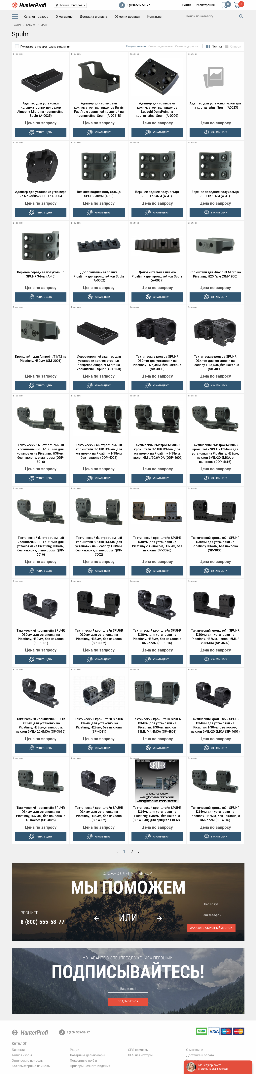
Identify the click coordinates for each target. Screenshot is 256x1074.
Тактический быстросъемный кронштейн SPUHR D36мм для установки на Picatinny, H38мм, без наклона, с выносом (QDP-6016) (40, 546)
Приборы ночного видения (90, 1066)
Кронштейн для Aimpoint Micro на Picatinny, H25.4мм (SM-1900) (215, 274)
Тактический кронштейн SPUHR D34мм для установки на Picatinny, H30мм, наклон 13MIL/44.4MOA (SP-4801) (157, 725)
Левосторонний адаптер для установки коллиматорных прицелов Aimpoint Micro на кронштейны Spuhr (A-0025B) (99, 363)
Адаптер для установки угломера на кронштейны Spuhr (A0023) (215, 105)
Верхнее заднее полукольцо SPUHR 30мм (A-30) (99, 194)
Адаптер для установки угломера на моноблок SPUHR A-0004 (40, 194)
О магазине (64, 17)
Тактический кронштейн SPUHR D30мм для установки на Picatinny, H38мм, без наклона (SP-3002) (99, 637)
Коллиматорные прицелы (31, 1066)
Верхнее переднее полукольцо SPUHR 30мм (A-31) (215, 194)
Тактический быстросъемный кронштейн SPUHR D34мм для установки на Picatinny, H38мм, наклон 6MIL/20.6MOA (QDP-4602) (157, 451)
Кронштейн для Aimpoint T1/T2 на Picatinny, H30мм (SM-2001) (40, 359)
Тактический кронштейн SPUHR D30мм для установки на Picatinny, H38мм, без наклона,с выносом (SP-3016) (157, 637)
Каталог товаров (36, 17)
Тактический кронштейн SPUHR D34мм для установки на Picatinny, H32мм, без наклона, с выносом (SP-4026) (40, 814)
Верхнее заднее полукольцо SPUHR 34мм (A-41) (157, 194)
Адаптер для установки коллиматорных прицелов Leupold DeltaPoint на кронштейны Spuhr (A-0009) (157, 109)
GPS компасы (138, 1050)
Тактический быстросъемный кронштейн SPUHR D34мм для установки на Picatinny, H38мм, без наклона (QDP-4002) (99, 451)
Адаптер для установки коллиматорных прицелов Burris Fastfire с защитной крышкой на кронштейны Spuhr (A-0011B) (99, 109)
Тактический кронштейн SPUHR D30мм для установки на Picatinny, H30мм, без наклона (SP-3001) (41, 637)
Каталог (31, 25)
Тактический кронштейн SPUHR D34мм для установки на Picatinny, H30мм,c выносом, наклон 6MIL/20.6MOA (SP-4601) (215, 725)
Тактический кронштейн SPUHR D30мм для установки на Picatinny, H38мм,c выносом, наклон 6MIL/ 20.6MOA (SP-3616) (40, 725)
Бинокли (18, 1050)
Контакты (154, 17)
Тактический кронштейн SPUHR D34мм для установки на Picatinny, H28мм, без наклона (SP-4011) (99, 725)
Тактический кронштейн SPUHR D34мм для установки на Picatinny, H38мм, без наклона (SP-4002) (99, 814)
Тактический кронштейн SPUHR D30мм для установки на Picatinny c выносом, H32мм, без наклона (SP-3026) (157, 544)
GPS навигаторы (140, 1055)
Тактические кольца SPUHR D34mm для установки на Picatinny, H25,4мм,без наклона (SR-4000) (215, 363)
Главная (16, 25)
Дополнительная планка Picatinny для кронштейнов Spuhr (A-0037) (157, 276)
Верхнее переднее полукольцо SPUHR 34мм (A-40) (40, 274)
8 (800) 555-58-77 (134, 5)
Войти (186, 5)
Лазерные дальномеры (87, 1055)
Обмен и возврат (127, 17)
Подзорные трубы (83, 1060)
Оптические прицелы (28, 1060)
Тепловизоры (22, 1055)
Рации (74, 1050)
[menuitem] (16, 16)
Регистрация (205, 5)
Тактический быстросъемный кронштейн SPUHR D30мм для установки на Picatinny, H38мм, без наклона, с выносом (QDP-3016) (40, 453)
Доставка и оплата (93, 17)
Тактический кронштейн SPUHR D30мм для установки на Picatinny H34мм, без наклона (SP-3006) (215, 544)
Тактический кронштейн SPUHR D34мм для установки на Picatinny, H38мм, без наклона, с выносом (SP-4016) (215, 814)
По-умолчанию (136, 46)
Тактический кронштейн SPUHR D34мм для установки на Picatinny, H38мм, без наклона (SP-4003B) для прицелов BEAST (157, 814)
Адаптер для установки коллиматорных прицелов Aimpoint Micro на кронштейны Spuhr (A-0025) (40, 109)
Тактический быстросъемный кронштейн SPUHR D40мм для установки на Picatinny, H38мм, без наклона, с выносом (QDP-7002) (99, 546)
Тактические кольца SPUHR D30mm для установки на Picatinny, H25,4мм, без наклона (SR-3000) (157, 363)
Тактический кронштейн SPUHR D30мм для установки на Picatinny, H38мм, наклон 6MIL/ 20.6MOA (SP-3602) (215, 637)
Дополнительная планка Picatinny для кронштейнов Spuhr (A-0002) (99, 276)
